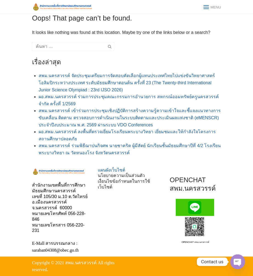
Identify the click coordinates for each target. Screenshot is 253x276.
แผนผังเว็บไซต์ (111, 170)
